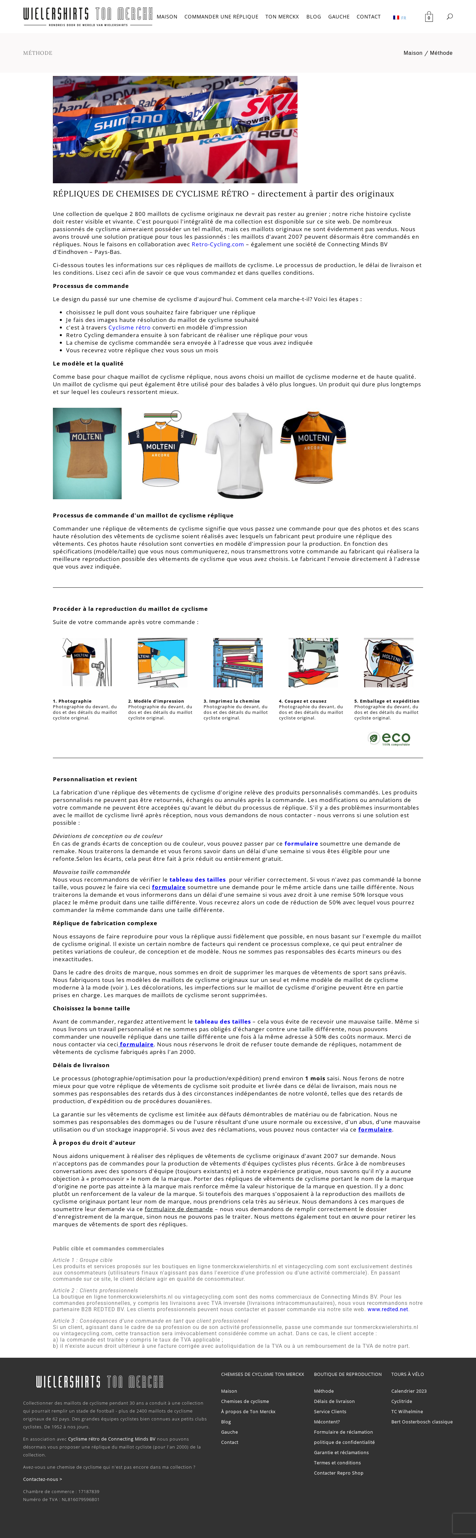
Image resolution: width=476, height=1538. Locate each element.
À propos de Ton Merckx (248, 1412)
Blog (226, 1422)
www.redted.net (388, 1309)
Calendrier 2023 (409, 1391)
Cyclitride (401, 1401)
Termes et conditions (337, 1463)
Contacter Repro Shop (339, 1473)
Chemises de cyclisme (245, 1401)
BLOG (313, 16)
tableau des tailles (198, 879)
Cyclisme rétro (129, 327)
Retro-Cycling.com (218, 244)
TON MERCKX (282, 16)
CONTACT (369, 16)
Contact (229, 1442)
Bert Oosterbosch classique (422, 1422)
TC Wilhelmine (407, 1412)
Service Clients (330, 1412)
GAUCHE (339, 16)
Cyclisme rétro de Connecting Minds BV (112, 1439)
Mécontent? (327, 1422)
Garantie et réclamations (341, 1452)
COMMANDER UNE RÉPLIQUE (221, 16)
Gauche (229, 1432)
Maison (413, 53)
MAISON (167, 16)
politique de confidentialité (344, 1442)
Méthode (441, 53)
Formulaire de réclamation (343, 1432)
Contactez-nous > (42, 1479)
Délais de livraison (334, 1401)
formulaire (301, 843)
